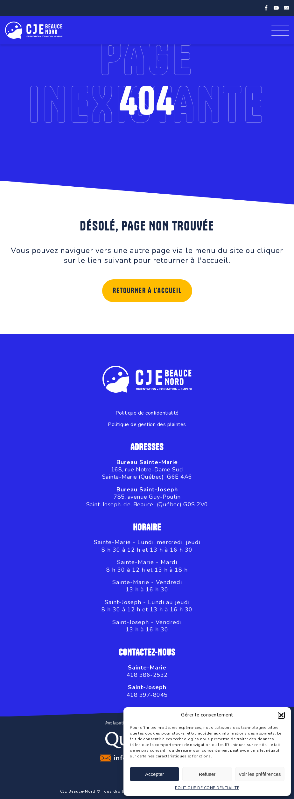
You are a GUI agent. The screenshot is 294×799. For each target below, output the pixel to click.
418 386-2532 (147, 675)
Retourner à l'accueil (147, 290)
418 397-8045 (147, 695)
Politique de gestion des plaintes (147, 424)
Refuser (207, 774)
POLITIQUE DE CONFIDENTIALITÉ (207, 787)
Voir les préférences (260, 774)
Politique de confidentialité (147, 413)
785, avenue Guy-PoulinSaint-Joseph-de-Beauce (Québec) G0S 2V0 (147, 500)
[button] (281, 715)
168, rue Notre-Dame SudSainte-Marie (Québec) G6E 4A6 (147, 473)
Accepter (154, 774)
